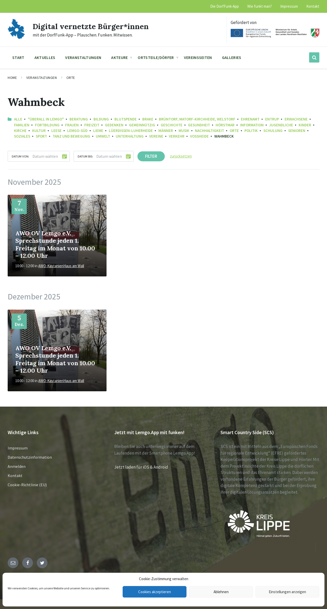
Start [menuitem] (18, 57)
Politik (251, 130)
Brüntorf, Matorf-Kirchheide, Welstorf (197, 119)
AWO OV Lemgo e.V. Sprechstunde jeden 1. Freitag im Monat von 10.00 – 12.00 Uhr (55, 244)
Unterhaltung (130, 136)
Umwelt (103, 136)
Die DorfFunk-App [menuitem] (224, 6)
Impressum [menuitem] (289, 6)
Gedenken (114, 125)
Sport (41, 136)
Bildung (101, 119)
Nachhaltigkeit (209, 130)
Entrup (272, 119)
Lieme (98, 130)
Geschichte (171, 125)
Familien (21, 125)
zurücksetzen (181, 156)
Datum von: (20, 156)
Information (252, 125)
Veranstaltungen (41, 77)
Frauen (72, 125)
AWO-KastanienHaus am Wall (61, 265)
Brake (147, 119)
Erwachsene (296, 119)
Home (12, 77)
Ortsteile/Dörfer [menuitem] (156, 57)
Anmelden (17, 466)
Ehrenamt (250, 119)
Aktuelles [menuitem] (44, 57)
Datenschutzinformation (30, 457)
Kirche (20, 130)
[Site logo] (16, 37)
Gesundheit (199, 125)
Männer (165, 130)
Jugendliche (281, 125)
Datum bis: (85, 156)
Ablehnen (221, 591)
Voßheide (199, 136)
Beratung (78, 119)
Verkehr (176, 136)
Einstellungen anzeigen (287, 591)
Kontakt (15, 475)
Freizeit (91, 125)
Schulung (273, 130)
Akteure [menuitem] (119, 57)
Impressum (18, 447)
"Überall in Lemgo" (46, 119)
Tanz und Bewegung (71, 136)
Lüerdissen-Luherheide (131, 130)
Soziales (22, 136)
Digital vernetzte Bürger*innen (91, 26)
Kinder (305, 125)
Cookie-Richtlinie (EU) (27, 484)
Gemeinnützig (142, 125)
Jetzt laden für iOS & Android (141, 467)
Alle (18, 119)
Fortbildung (47, 125)
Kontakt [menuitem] (312, 6)
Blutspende (125, 119)
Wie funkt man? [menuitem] (259, 6)
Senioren (296, 130)
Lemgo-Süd (77, 130)
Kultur (39, 130)
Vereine (156, 136)
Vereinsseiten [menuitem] (198, 57)
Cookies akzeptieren (154, 591)
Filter (151, 156)
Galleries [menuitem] (231, 57)
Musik (184, 130)
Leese (56, 130)
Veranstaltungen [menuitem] (83, 57)
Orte (70, 77)
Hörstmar (225, 125)
